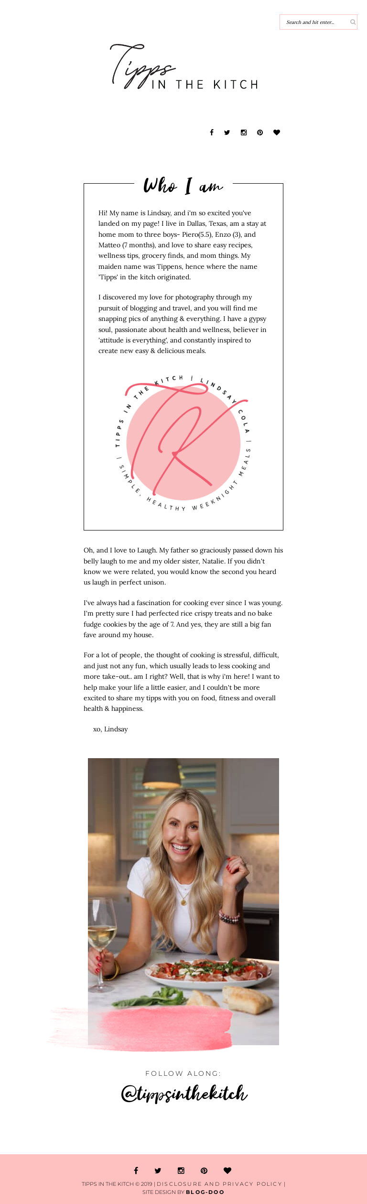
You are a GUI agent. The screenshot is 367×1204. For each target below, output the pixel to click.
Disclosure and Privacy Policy (219, 1184)
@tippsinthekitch (183, 1092)
